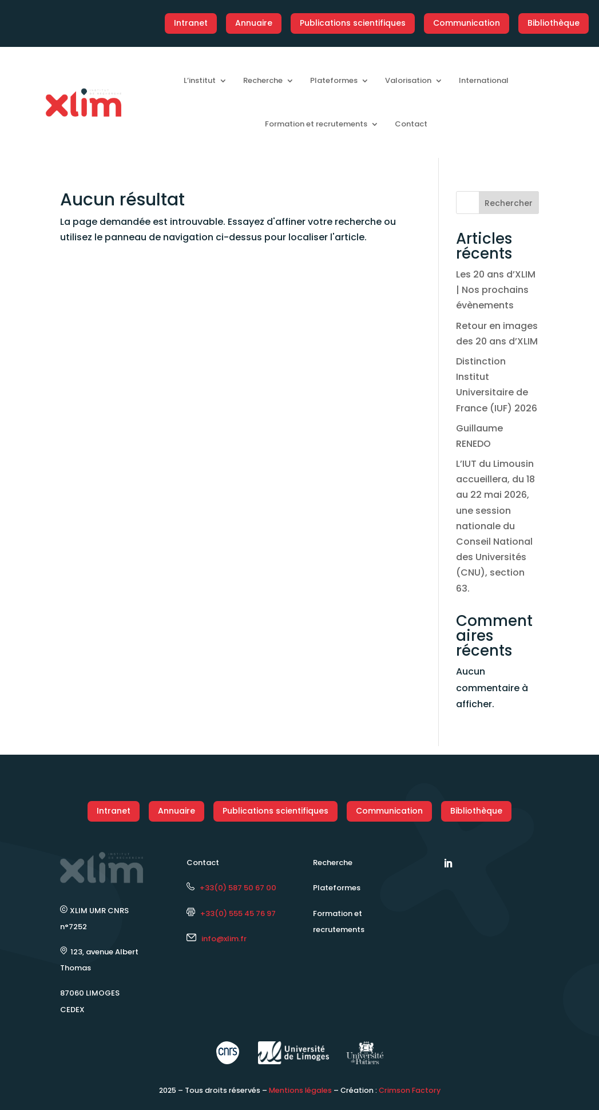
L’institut (200, 80)
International (484, 80)
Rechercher (509, 203)
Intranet (191, 23)
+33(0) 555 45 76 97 (231, 913)
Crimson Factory (410, 1090)
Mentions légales (300, 1090)
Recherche (263, 80)
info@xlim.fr (224, 938)
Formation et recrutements (316, 123)
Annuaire (253, 23)
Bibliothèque (553, 23)
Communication (466, 23)
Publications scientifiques (353, 23)
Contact (411, 123)
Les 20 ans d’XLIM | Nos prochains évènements (495, 290)
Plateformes (334, 80)
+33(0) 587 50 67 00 (231, 887)
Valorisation (408, 80)
